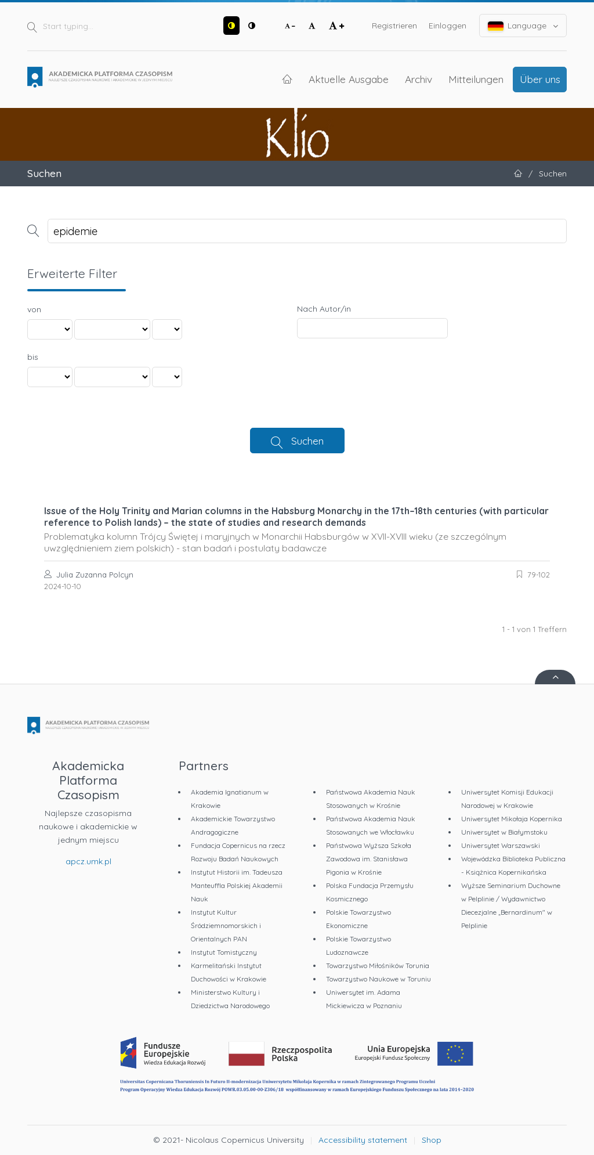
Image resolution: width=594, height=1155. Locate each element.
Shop (431, 1140)
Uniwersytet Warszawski (500, 845)
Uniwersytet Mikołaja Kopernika (511, 818)
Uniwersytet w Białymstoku (504, 832)
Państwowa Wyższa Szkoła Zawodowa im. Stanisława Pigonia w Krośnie (368, 858)
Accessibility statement (362, 1140)
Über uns (540, 79)
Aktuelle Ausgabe (349, 79)
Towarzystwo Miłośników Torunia (377, 965)
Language (523, 25)
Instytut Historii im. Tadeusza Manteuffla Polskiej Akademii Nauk (236, 885)
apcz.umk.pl (88, 861)
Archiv (418, 79)
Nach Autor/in (324, 309)
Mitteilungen (476, 79)
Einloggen (447, 25)
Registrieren (394, 25)
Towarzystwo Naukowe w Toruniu (378, 978)
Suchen (307, 440)
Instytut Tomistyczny (224, 952)
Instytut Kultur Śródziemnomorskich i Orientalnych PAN (226, 925)
